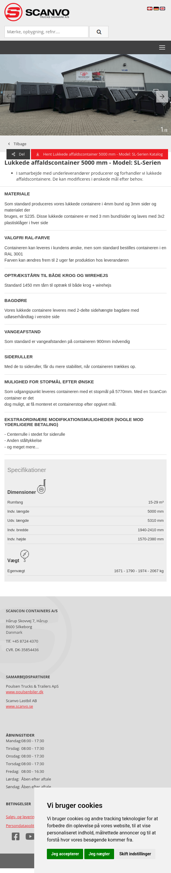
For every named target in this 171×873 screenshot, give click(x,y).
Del (18, 154)
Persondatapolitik (21, 825)
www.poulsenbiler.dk (24, 691)
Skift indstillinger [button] (135, 853)
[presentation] (9, 97)
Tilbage (17, 143)
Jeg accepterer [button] (65, 853)
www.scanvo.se (19, 706)
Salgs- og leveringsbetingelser (32, 816)
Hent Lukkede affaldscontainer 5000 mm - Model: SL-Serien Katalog (99, 154)
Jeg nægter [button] (99, 853)
